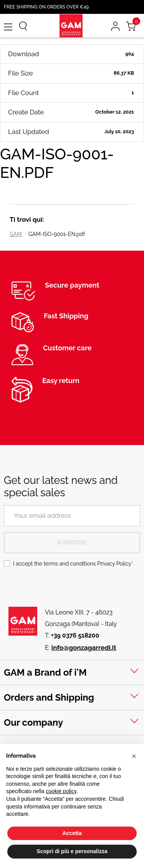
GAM (16, 234)
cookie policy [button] (61, 791)
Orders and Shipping (49, 697)
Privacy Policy (114, 564)
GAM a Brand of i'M (45, 672)
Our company (33, 722)
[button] (134, 756)
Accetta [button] (72, 833)
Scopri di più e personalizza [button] (71, 851)
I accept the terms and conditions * (73, 564)
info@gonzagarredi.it (83, 647)
